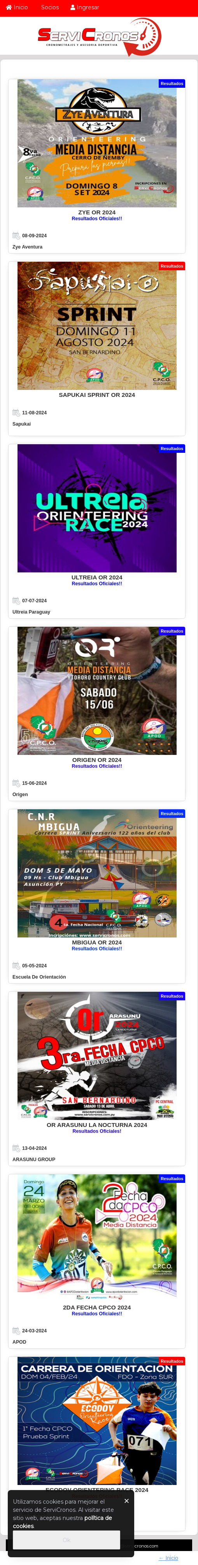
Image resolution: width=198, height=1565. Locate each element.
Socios (49, 7)
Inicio (17, 7)
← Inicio (169, 1558)
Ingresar (84, 7)
